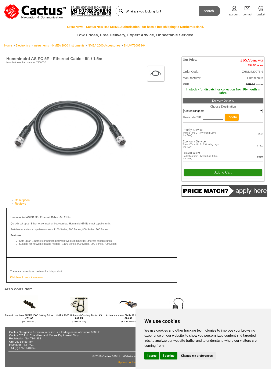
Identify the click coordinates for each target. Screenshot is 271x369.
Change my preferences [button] (197, 355)
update (232, 117)
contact (247, 14)
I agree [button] (151, 355)
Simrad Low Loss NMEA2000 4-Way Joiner (29, 318)
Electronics (22, 45)
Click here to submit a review (26, 277)
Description (22, 200)
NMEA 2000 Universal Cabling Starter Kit (79, 318)
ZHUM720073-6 (134, 45)
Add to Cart (223, 172)
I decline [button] (168, 355)
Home (8, 45)
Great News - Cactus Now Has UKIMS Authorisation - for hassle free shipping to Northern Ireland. (135, 27)
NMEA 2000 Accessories (104, 45)
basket (260, 14)
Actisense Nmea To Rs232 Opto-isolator (128, 318)
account (234, 14)
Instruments (41, 45)
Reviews (20, 203)
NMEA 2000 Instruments (68, 45)
